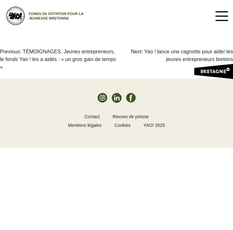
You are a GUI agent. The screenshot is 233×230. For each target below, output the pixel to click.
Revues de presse (131, 116)
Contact (92, 116)
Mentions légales (84, 125)
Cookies (123, 125)
